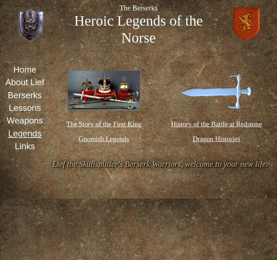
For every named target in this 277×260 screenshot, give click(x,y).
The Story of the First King (103, 124)
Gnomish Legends (104, 139)
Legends (24, 133)
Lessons (25, 108)
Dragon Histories (216, 139)
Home (24, 69)
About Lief (24, 82)
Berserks (25, 95)
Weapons (24, 120)
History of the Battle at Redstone (216, 124)
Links (25, 146)
